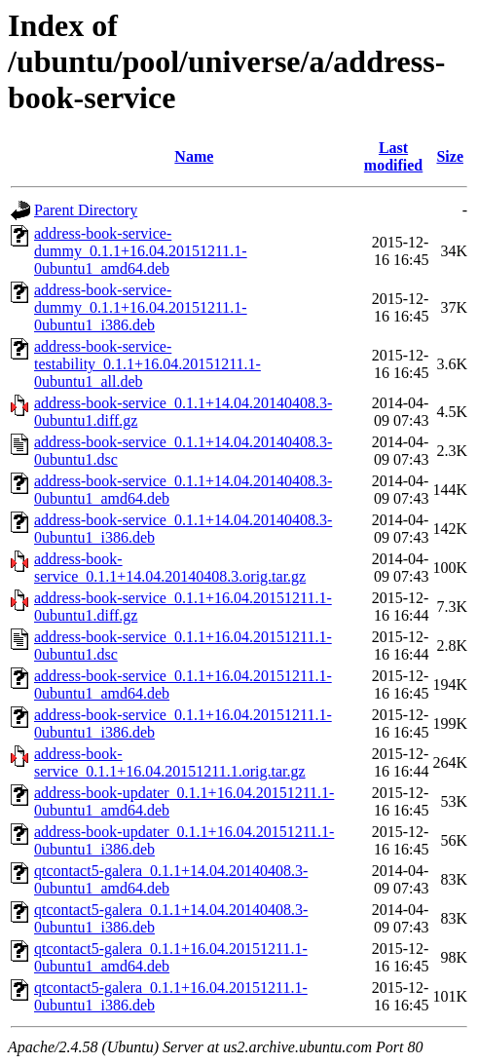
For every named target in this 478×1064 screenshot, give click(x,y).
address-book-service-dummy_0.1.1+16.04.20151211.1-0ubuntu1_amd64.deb (140, 251)
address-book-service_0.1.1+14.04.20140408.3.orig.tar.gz (170, 568)
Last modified (393, 156)
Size (449, 156)
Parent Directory (85, 210)
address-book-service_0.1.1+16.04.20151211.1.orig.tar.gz (170, 762)
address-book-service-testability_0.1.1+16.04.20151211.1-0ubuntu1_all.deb (147, 364)
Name (193, 156)
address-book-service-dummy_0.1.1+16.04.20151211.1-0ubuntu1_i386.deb (140, 307)
